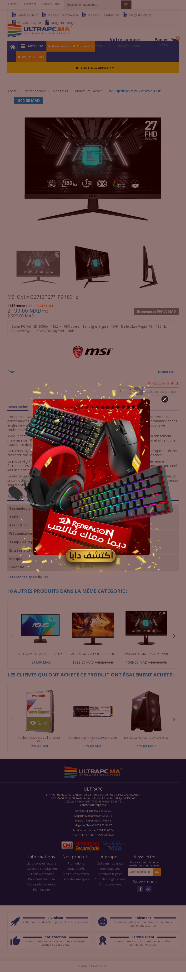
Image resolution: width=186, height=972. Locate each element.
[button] (164, 399)
